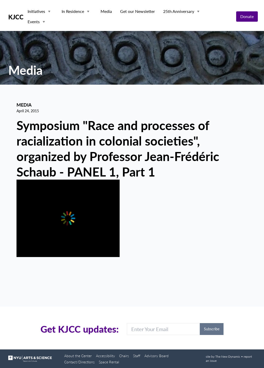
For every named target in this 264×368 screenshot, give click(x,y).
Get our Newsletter (137, 11)
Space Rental (109, 362)
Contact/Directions (79, 362)
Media (106, 11)
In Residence (73, 11)
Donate (247, 16)
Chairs (124, 356)
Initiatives (36, 11)
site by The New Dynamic (223, 356)
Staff (136, 356)
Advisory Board (156, 356)
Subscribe (211, 329)
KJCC (15, 17)
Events (34, 21)
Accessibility (105, 356)
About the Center (78, 356)
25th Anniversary (178, 11)
